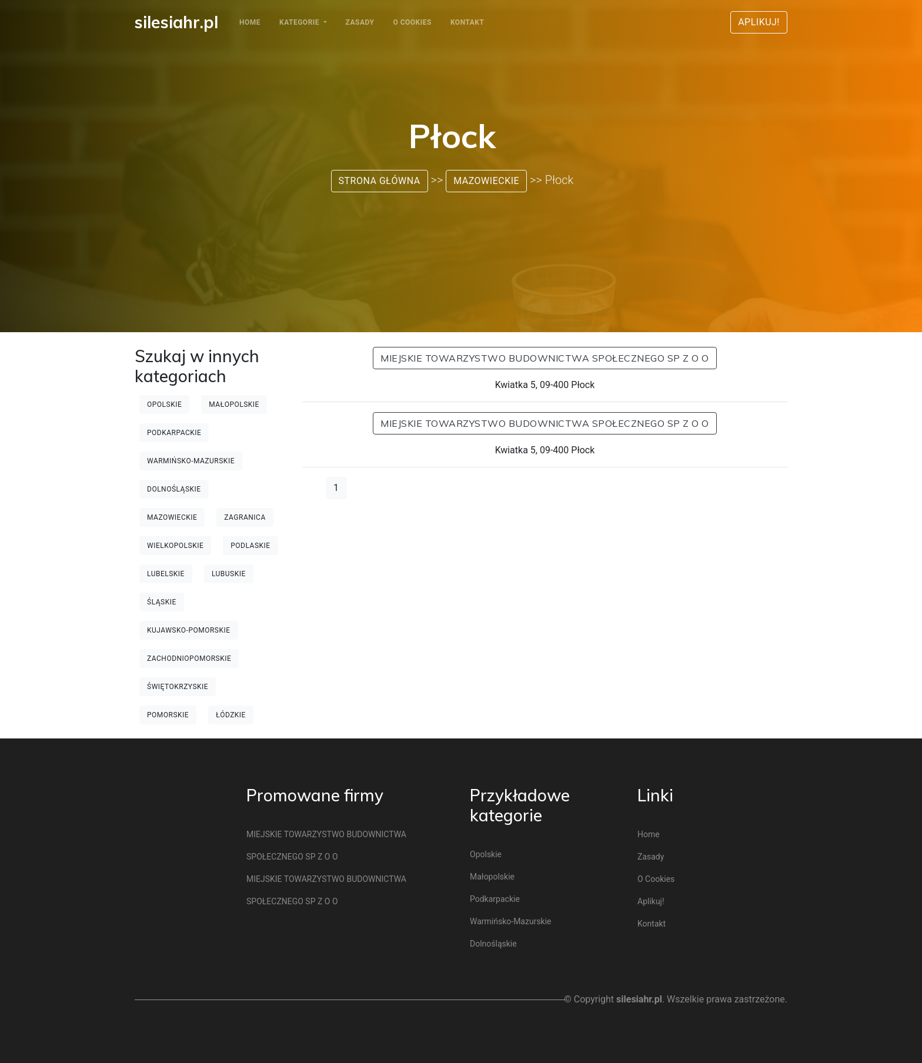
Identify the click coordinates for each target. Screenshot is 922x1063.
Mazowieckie (486, 180)
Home (249, 22)
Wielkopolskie (175, 545)
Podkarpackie (174, 433)
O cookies (412, 22)
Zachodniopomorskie (189, 658)
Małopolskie (234, 404)
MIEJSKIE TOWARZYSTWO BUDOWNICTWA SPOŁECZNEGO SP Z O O (544, 358)
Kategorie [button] (300, 22)
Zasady (360, 22)
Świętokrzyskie (177, 687)
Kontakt (467, 22)
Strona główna (379, 180)
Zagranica (244, 517)
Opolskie (164, 404)
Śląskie (161, 602)
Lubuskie (229, 574)
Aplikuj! (759, 22)
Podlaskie (250, 545)
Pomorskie (168, 715)
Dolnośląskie (174, 489)
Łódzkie (231, 715)
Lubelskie (166, 574)
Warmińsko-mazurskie (191, 461)
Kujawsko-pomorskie (188, 630)
